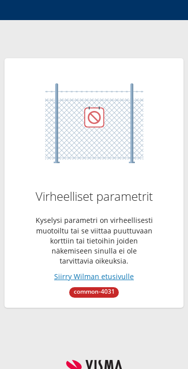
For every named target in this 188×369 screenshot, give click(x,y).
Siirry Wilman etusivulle (94, 276)
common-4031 (94, 291)
